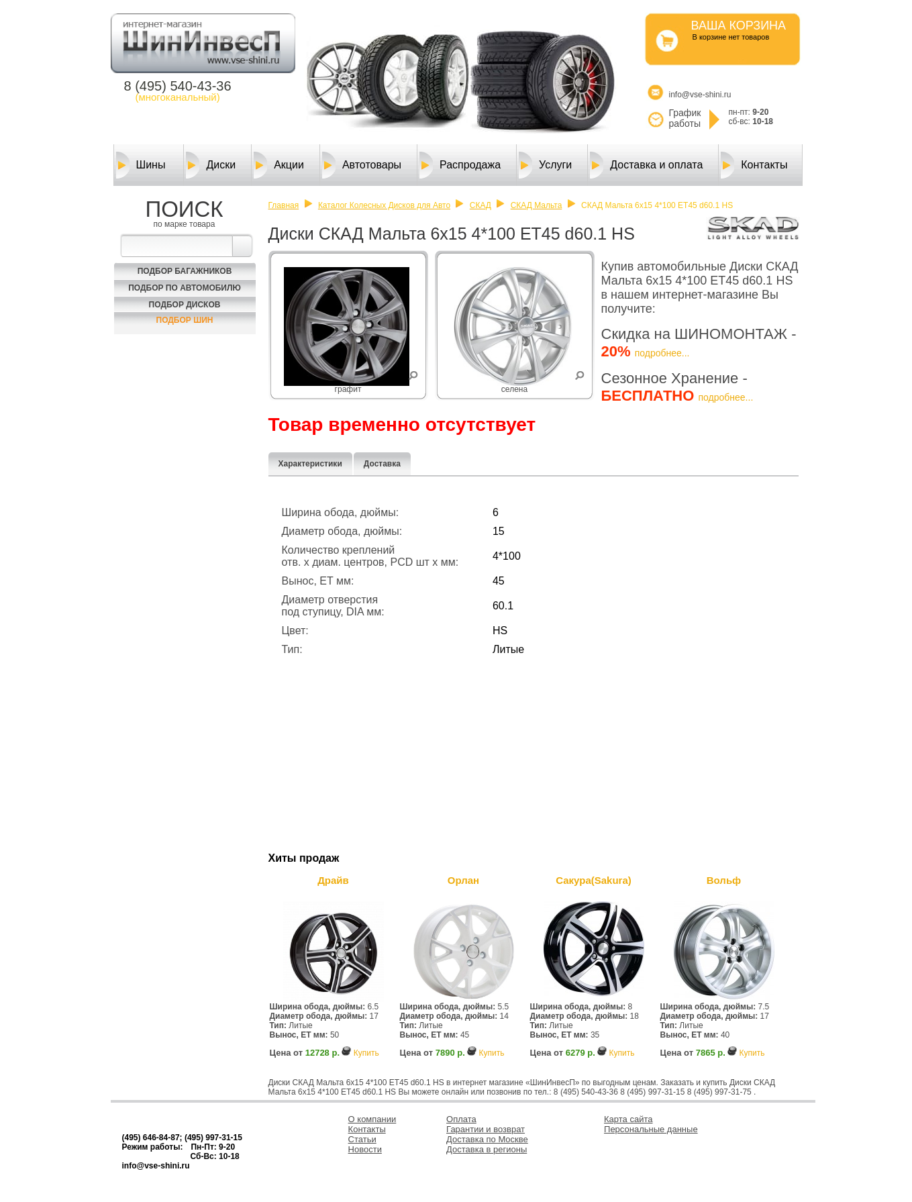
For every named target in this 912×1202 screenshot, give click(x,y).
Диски (211, 165)
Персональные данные (651, 1129)
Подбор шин (184, 320)
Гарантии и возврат (485, 1129)
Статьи (362, 1139)
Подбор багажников (185, 271)
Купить (366, 1053)
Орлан (463, 880)
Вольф (724, 880)
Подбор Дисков (185, 304)
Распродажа (460, 165)
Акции (279, 165)
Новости (365, 1149)
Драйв (333, 880)
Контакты (754, 165)
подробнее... (662, 353)
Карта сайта (628, 1119)
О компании (372, 1119)
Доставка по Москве (487, 1139)
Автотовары (361, 165)
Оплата (461, 1119)
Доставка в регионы (486, 1149)
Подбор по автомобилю (184, 288)
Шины (141, 165)
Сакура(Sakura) (593, 880)
